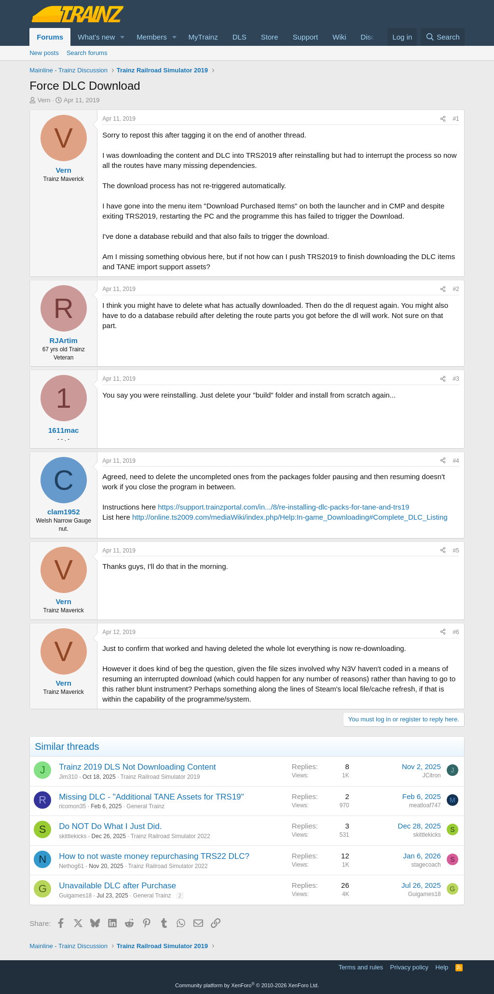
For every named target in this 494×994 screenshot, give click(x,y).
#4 (456, 460)
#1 (456, 118)
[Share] (443, 118)
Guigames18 (75, 895)
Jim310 (68, 776)
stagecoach (425, 864)
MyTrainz (203, 37)
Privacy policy (409, 967)
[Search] (443, 37)
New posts (44, 52)
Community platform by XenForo (247, 985)
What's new (96, 37)
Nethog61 (71, 866)
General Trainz (145, 806)
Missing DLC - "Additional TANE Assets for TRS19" (151, 796)
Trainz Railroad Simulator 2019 (160, 776)
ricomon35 (72, 806)
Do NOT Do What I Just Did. (110, 826)
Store (269, 37)
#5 (456, 550)
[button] (122, 37)
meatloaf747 (425, 805)
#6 (456, 632)
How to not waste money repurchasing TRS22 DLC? (154, 856)
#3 (456, 378)
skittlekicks (72, 836)
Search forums (87, 52)
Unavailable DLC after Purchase (117, 885)
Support (305, 37)
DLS (240, 37)
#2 (456, 289)
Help (442, 967)
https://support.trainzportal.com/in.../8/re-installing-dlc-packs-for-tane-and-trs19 (283, 507)
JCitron (432, 775)
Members (152, 37)
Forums (50, 37)
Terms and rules (361, 967)
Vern (44, 100)
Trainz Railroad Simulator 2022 (170, 836)
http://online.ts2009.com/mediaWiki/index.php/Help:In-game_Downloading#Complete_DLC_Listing (290, 517)
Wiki (339, 37)
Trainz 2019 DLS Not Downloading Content (137, 767)
